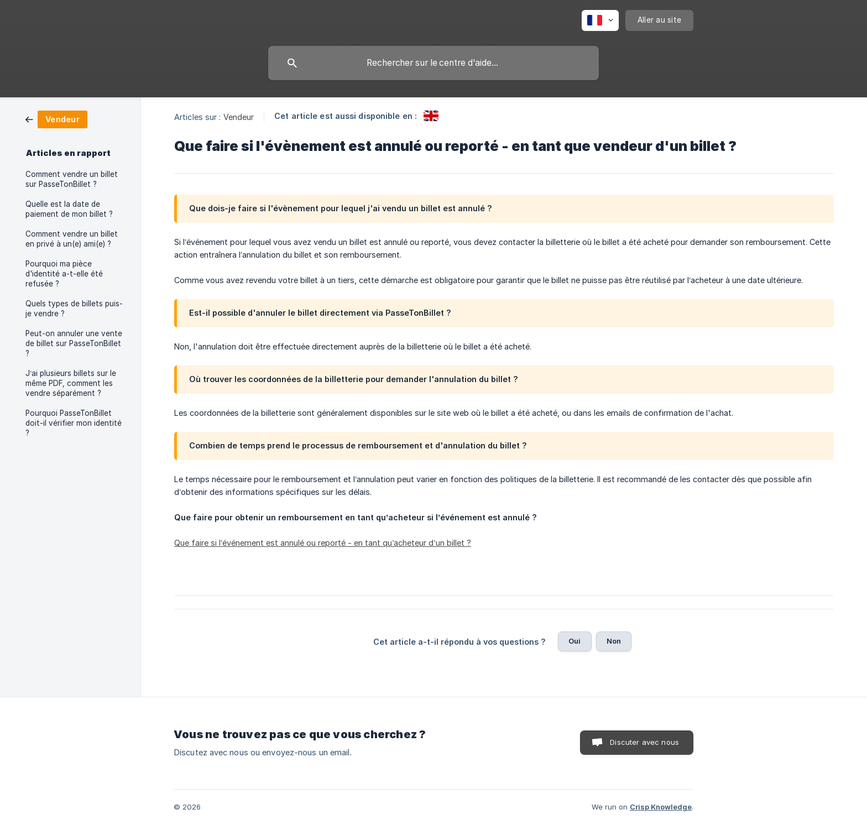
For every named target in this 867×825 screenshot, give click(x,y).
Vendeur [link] (238, 117)
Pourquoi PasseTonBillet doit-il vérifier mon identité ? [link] (73, 423)
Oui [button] (574, 640)
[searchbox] (433, 63)
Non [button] (614, 640)
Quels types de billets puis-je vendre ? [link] (74, 308)
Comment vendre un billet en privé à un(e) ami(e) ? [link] (71, 238)
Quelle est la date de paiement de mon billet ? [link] (69, 209)
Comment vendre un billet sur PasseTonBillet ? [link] (71, 179)
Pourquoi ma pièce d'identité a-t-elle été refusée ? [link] (64, 273)
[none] (600, 20)
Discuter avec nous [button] (644, 742)
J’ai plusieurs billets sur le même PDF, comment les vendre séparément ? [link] (70, 383)
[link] (56, 118)
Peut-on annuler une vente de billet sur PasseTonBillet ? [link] (73, 343)
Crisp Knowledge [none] (661, 806)
